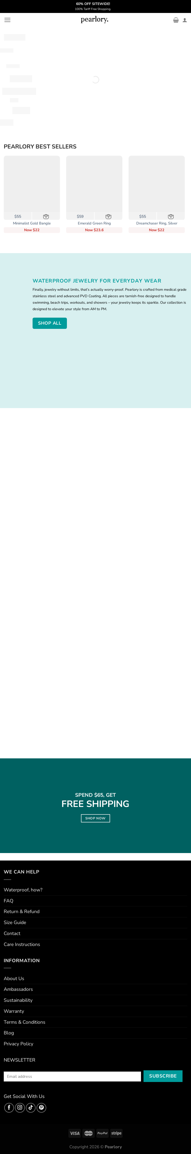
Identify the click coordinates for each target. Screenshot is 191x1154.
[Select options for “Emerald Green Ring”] (109, 216)
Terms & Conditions (24, 1022)
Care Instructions (22, 944)
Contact (12, 933)
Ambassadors (18, 989)
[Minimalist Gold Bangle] (32, 184)
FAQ (8, 901)
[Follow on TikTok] (31, 1108)
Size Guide (15, 922)
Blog (9, 1033)
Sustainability (18, 1000)
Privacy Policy (18, 1044)
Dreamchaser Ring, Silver (156, 223)
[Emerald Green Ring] (94, 184)
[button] (46, 216)
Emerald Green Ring (94, 223)
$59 (80, 216)
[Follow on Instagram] (20, 1108)
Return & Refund (22, 911)
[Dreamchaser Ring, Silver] (157, 184)
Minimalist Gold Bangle (32, 223)
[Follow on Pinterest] (42, 1108)
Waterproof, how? (23, 890)
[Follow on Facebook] (9, 1108)
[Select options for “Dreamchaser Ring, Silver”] (171, 216)
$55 (17, 216)
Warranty (14, 1011)
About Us (14, 978)
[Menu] (7, 20)
